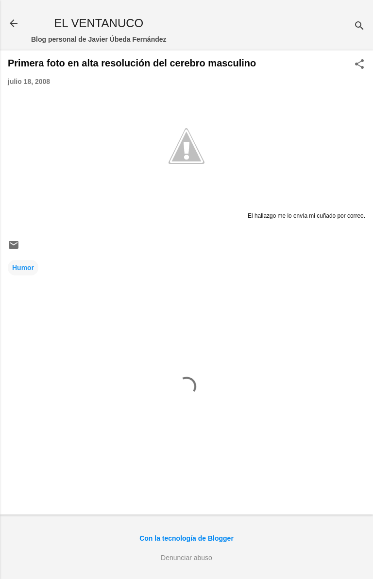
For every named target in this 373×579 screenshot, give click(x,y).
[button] (359, 64)
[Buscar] (359, 26)
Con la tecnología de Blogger (186, 538)
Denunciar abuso (186, 558)
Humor (23, 268)
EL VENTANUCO (98, 23)
